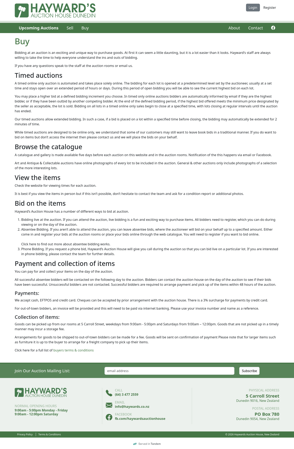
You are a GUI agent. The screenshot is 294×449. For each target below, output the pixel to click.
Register (269, 7)
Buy (85, 28)
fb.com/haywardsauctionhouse (140, 418)
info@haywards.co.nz (132, 406)
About (234, 28)
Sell (70, 28)
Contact (255, 28)
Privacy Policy (25, 434)
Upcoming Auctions (38, 28)
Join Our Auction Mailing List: (42, 370)
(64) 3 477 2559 (126, 394)
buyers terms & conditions (73, 350)
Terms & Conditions (49, 434)
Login (253, 7)
